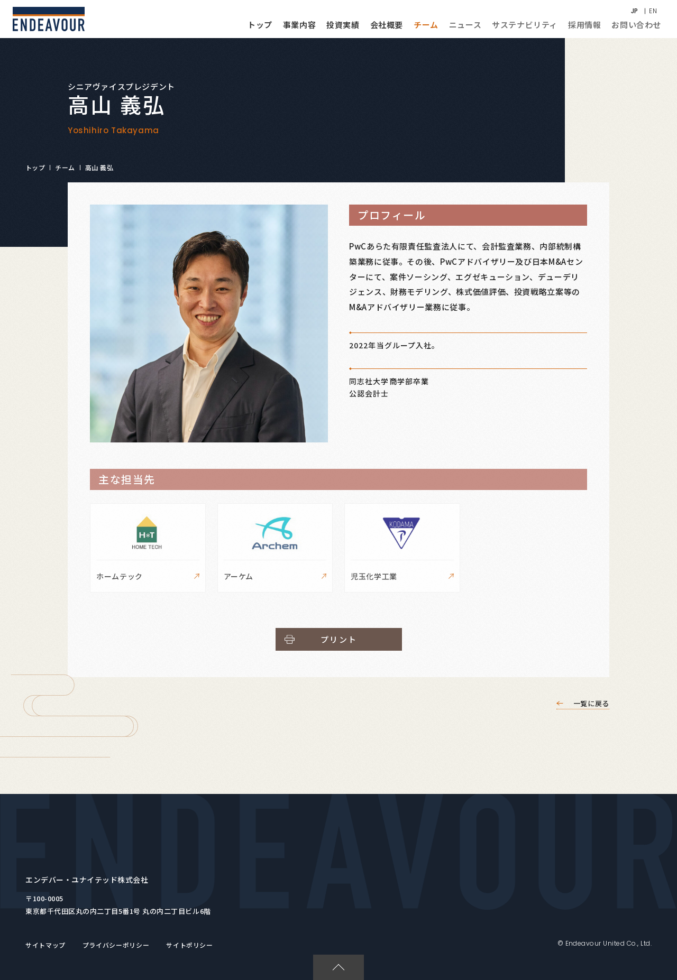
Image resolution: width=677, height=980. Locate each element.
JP (634, 10)
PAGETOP (333, 960)
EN (653, 10)
